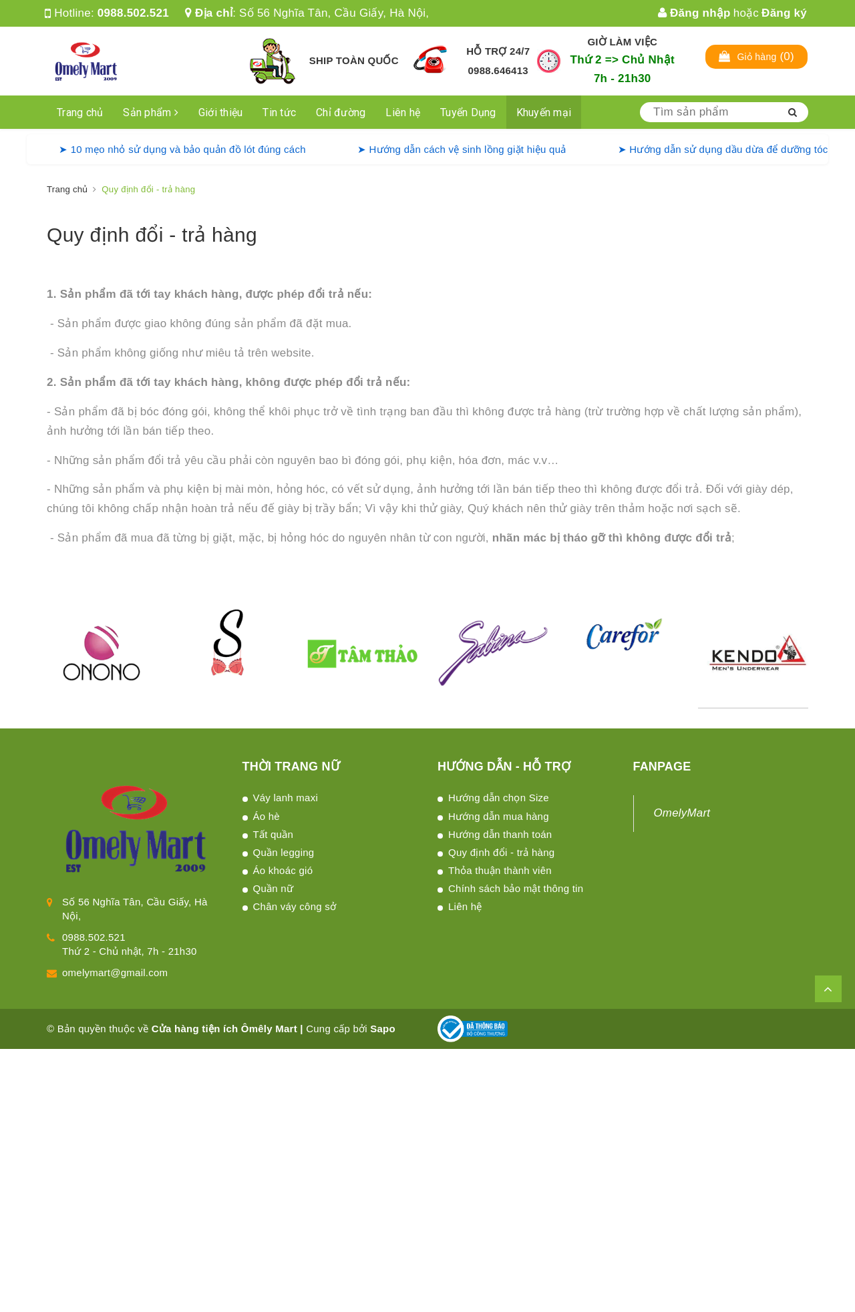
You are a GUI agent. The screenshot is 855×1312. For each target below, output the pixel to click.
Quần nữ (273, 888)
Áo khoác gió (283, 870)
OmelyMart (682, 813)
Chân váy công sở (295, 906)
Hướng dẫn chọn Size (498, 797)
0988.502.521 (133, 13)
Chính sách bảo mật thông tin (515, 888)
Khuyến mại (544, 112)
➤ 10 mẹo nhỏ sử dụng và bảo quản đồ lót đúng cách (182, 149)
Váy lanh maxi (285, 797)
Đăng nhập (694, 13)
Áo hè (266, 816)
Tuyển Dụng (468, 112)
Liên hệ (402, 112)
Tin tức (279, 112)
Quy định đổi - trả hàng (152, 235)
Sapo (382, 1028)
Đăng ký (784, 13)
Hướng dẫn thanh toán (500, 834)
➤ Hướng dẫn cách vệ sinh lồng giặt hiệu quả (461, 149)
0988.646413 (498, 70)
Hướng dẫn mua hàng (498, 816)
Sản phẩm (150, 112)
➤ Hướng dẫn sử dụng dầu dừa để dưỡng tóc (723, 149)
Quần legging (284, 852)
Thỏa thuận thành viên (500, 870)
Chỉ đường (340, 112)
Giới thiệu (220, 112)
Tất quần (273, 834)
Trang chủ (80, 112)
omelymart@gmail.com (115, 972)
